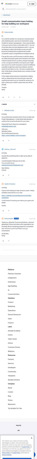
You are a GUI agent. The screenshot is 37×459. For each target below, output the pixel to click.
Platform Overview (14, 274)
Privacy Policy (6, 457)
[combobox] (18, 9)
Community (12, 371)
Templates (11, 376)
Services (11, 363)
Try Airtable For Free (15, 408)
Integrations (12, 278)
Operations (12, 310)
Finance (11, 323)
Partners (11, 359)
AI (8, 290)
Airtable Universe (14, 380)
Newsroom (11, 404)
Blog (9, 396)
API (18, 430)
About (10, 388)
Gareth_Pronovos (9, 184)
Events (10, 335)
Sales (10, 319)
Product (11, 302)
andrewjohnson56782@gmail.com (12, 165)
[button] (2, 4)
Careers (10, 392)
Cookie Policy (26, 451)
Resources (11, 355)
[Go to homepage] (12, 3)
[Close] (31, 442)
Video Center (12, 339)
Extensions (12, 282)
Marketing (11, 306)
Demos (10, 343)
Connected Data (13, 294)
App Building (12, 286)
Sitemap (18, 435)
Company (11, 384)
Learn (10, 327)
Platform (11, 269)
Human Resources (14, 314)
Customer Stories (14, 347)
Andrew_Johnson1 (10, 149)
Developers (12, 367)
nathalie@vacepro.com (9, 126)
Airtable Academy (14, 331)
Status (10, 400)
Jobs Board (6, 15)
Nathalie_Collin (9, 110)
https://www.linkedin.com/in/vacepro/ (14, 135)
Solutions (11, 298)
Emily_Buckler (8, 32)
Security (18, 425)
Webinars (11, 351)
